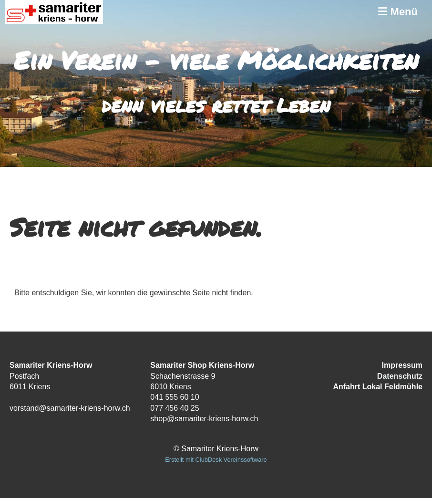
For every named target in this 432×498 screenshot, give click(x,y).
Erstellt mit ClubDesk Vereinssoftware (216, 459)
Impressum (402, 365)
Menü (398, 12)
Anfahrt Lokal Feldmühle (377, 387)
